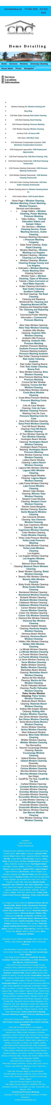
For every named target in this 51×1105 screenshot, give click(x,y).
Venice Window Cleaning (33, 729)
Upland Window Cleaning (34, 761)
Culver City (7, 910)
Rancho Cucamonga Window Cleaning (33, 753)
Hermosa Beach (28, 913)
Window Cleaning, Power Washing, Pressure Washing (33, 213)
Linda (44, 892)
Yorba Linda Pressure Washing (15, 895)
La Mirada (19, 916)
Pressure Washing (37, 124)
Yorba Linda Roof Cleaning (33, 1012)
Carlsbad (6, 960)
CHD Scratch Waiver (36, 196)
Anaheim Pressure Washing (33, 348)
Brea (12, 856)
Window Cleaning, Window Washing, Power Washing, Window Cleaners (28, 203)
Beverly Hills (9, 905)
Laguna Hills (28, 869)
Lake (20, 872)
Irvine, (21, 866)
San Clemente (17, 885)
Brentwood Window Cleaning (34, 595)
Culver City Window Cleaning (33, 615)
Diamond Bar (19, 910)
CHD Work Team (32, 138)
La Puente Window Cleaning (33, 657)
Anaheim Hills (41, 853)
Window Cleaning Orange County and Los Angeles (34, 263)
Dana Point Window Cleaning (34, 424)
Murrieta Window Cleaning (33, 774)
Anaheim (7, 973)
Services (13, 64)
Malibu (14, 918)
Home (4, 64)
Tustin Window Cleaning (33, 535)
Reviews (24, 64)
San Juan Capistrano (34, 885)
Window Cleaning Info (36, 107)
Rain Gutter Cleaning (38, 115)
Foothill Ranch (33, 861)
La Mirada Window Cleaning (33, 652)
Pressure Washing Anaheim (33, 354)
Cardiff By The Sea (37, 957)
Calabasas (8, 908)
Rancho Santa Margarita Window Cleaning (34, 512)
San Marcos (18, 962)
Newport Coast (21, 877)
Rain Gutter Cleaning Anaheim (16, 1022)
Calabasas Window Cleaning (33, 605)
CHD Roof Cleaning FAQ (37, 157)
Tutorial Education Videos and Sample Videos (34, 221)
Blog (30, 111)
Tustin (13, 892)
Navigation (29, 68)
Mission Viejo (28, 874)
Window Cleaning (37, 129)
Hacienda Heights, (41, 910)
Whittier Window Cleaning (33, 742)
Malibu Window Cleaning (33, 667)
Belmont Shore (34, 903)
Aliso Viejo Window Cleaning (34, 328)
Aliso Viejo (20, 853)
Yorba (39, 892)
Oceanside (43, 960)
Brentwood (33, 905)
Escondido (25, 960)
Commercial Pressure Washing (25, 1092)
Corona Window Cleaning (34, 768)
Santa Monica (29, 929)
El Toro (23, 861)
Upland (28, 955)
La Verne (38, 916)
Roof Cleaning (35, 120)
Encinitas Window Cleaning (33, 792)
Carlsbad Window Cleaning (34, 787)
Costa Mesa (36, 975)
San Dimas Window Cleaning (34, 719)
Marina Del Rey (40, 918)
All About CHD (33, 133)
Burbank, (43, 905)
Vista (26, 962)
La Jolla (34, 960)
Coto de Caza (28, 859)
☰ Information (10, 82)
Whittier (30, 934)
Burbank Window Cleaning (33, 600)
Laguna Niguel (41, 869)
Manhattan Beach (25, 918)
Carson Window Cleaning (34, 610)
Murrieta (27, 942)
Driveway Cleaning (39, 64)
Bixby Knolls (21, 905)
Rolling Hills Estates (19, 926)
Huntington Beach (39, 864)
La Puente (28, 916)
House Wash (7, 68)
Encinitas (15, 960)
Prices (18, 68)
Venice (18, 931)
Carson (17, 908)
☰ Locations (8, 79)
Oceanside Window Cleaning (34, 807)
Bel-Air (45, 903)
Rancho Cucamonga (38, 952)
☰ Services (8, 77)
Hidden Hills (40, 913)
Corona (29, 939)
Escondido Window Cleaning (34, 797)
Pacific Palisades (26, 921)
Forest (26, 872)
